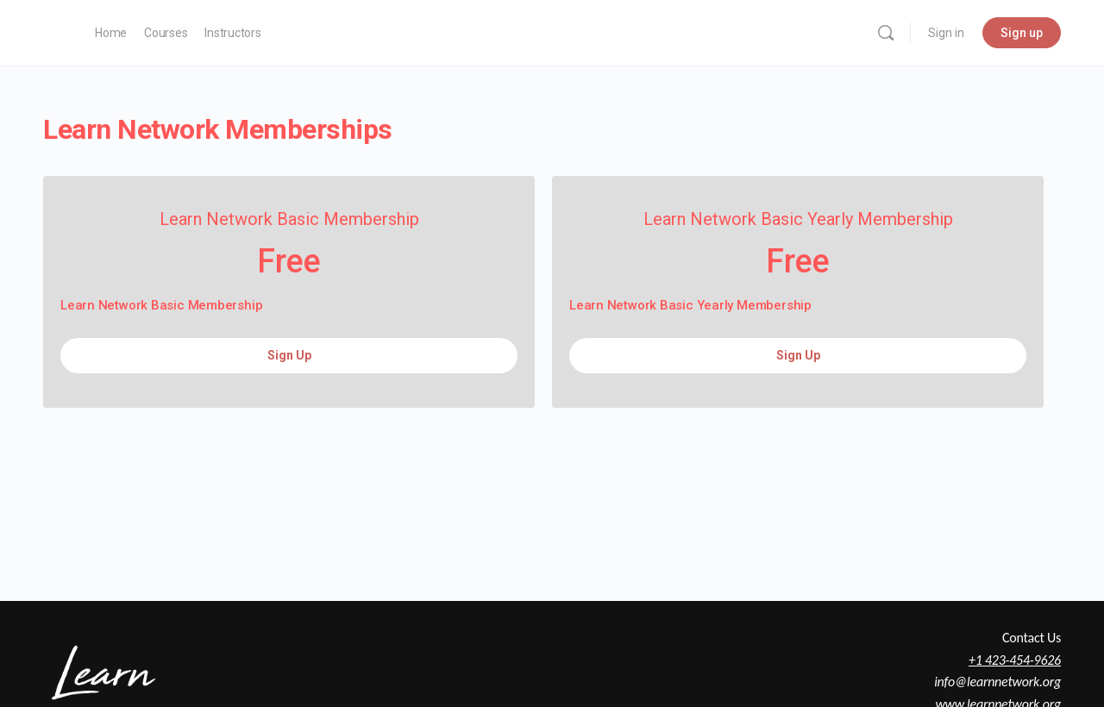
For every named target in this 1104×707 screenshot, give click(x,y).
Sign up (1021, 33)
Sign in (946, 33)
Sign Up (289, 355)
